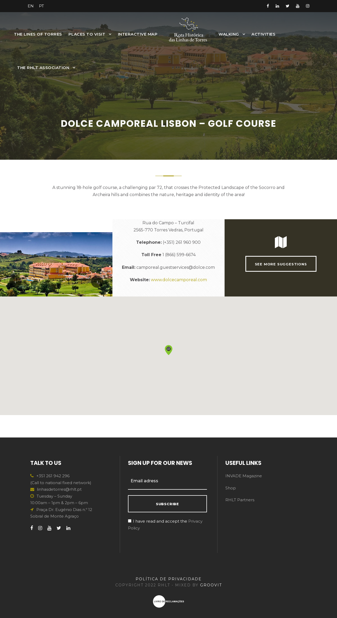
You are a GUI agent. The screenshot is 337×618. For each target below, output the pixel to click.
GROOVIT (211, 585)
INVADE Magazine (243, 475)
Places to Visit (87, 34)
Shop (230, 487)
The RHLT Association (43, 67)
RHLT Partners (239, 499)
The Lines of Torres (38, 34)
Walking (229, 34)
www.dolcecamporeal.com (179, 290)
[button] (168, 372)
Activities (263, 34)
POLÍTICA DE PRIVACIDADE (169, 579)
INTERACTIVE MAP (138, 34)
